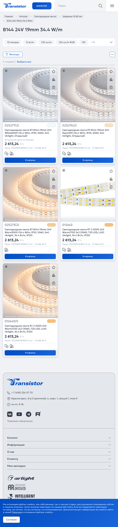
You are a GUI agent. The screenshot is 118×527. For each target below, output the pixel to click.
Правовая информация (20, 420)
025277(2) (12, 125)
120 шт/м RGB (67, 42)
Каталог (41, 5)
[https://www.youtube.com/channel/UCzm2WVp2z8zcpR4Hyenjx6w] (19, 414)
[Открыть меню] (112, 6)
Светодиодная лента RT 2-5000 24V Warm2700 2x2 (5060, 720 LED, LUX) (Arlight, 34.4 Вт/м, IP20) (83, 232)
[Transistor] (14, 5)
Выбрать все (24, 61)
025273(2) (12, 225)
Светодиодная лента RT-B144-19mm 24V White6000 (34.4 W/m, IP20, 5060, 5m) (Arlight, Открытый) (28, 132)
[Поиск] (100, 6)
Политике (17, 512)
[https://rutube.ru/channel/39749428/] (38, 414)
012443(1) (11, 321)
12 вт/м (30, 42)
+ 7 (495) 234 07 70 (22, 392)
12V (83, 42)
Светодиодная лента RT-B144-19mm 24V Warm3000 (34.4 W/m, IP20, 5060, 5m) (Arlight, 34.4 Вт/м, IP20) (28, 232)
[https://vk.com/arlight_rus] (9, 414)
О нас (10, 451)
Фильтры (12, 54)
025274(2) (69, 125)
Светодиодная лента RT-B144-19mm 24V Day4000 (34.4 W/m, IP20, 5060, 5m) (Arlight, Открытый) (85, 132)
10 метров (13, 42)
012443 (67, 225)
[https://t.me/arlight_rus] (28, 414)
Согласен (11, 519)
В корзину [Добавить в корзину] (30, 160)
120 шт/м (46, 42)
